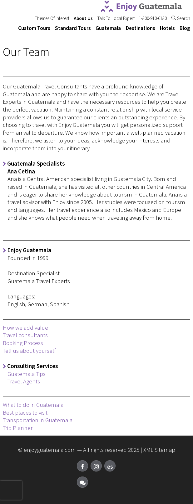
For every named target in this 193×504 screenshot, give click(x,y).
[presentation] (11, 490)
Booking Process (23, 343)
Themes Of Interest (52, 19)
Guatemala (108, 28)
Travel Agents (23, 381)
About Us (83, 19)
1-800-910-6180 (153, 19)
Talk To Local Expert (116, 19)
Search (180, 19)
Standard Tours (73, 28)
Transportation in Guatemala (37, 420)
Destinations (140, 28)
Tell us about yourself (29, 351)
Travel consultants (25, 335)
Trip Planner (17, 428)
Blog (185, 28)
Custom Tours (34, 28)
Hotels (167, 28)
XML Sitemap (159, 450)
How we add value (25, 328)
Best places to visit (25, 413)
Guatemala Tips (26, 374)
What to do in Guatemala (33, 405)
